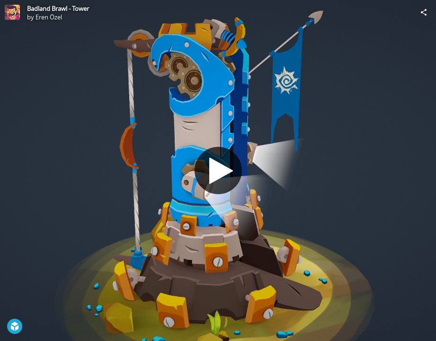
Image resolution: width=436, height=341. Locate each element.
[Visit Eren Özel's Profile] (12, 12)
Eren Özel (49, 17)
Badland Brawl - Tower (58, 8)
